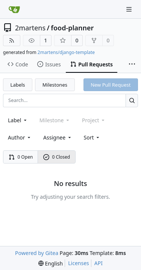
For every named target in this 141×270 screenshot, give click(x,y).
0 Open (21, 157)
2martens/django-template (66, 52)
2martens (30, 28)
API (98, 263)
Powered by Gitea (36, 252)
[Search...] (132, 100)
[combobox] (18, 120)
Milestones (54, 84)
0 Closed (56, 157)
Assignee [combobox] (57, 137)
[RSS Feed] (11, 40)
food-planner (72, 28)
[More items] (132, 64)
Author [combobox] (20, 137)
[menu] (92, 137)
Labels (18, 84)
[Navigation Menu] (129, 9)
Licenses (78, 263)
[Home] (14, 9)
